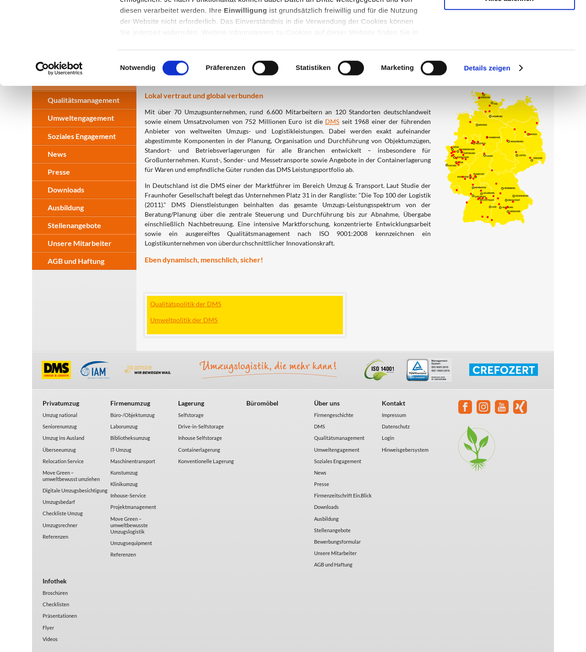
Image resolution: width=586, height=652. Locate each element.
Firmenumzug (130, 403)
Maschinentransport (132, 461)
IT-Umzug (120, 450)
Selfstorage (191, 415)
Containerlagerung (199, 450)
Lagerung (191, 403)
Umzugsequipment (131, 543)
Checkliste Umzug (63, 513)
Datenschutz (396, 426)
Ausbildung (66, 207)
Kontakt (393, 403)
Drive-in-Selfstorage (201, 426)
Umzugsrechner (60, 525)
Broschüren (55, 593)
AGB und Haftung (76, 261)
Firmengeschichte (333, 415)
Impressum (394, 415)
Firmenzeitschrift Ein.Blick (343, 495)
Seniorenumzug (60, 426)
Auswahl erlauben (509, 49)
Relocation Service (63, 461)
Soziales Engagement (337, 461)
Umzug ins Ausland (63, 438)
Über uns (327, 403)
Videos (50, 639)
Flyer (48, 628)
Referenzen (55, 537)
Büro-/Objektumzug (132, 415)
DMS (319, 426)
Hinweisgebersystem (405, 450)
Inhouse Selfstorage (200, 438)
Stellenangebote (74, 225)
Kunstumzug (124, 473)
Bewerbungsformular (337, 542)
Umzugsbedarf (59, 502)
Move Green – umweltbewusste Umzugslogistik (129, 525)
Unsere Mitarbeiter (80, 243)
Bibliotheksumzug (130, 438)
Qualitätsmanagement (339, 438)
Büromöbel (262, 403)
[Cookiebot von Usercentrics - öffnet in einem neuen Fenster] (59, 146)
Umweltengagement (336, 450)
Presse (59, 171)
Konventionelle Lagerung (206, 461)
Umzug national (60, 415)
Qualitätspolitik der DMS (185, 304)
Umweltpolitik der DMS (183, 320)
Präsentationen (60, 616)
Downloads (66, 189)
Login (388, 438)
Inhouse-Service (128, 495)
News (320, 473)
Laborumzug (124, 426)
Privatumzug (61, 403)
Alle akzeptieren (509, 23)
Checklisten (56, 604)
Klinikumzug (124, 484)
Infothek (55, 581)
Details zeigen (487, 146)
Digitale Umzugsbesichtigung (75, 490)
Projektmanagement (133, 507)
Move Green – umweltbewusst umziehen (71, 476)
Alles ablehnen (509, 76)
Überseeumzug (59, 450)
